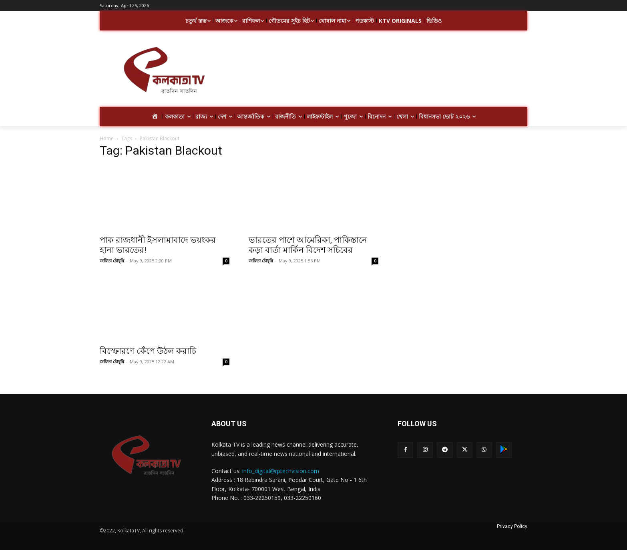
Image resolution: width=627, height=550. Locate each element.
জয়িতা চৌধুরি (112, 261)
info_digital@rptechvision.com (280, 471)
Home (107, 138)
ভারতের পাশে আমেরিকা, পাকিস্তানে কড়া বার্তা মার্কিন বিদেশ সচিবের (308, 245)
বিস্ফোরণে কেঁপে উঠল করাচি (148, 351)
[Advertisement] (377, 71)
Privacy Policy (512, 526)
